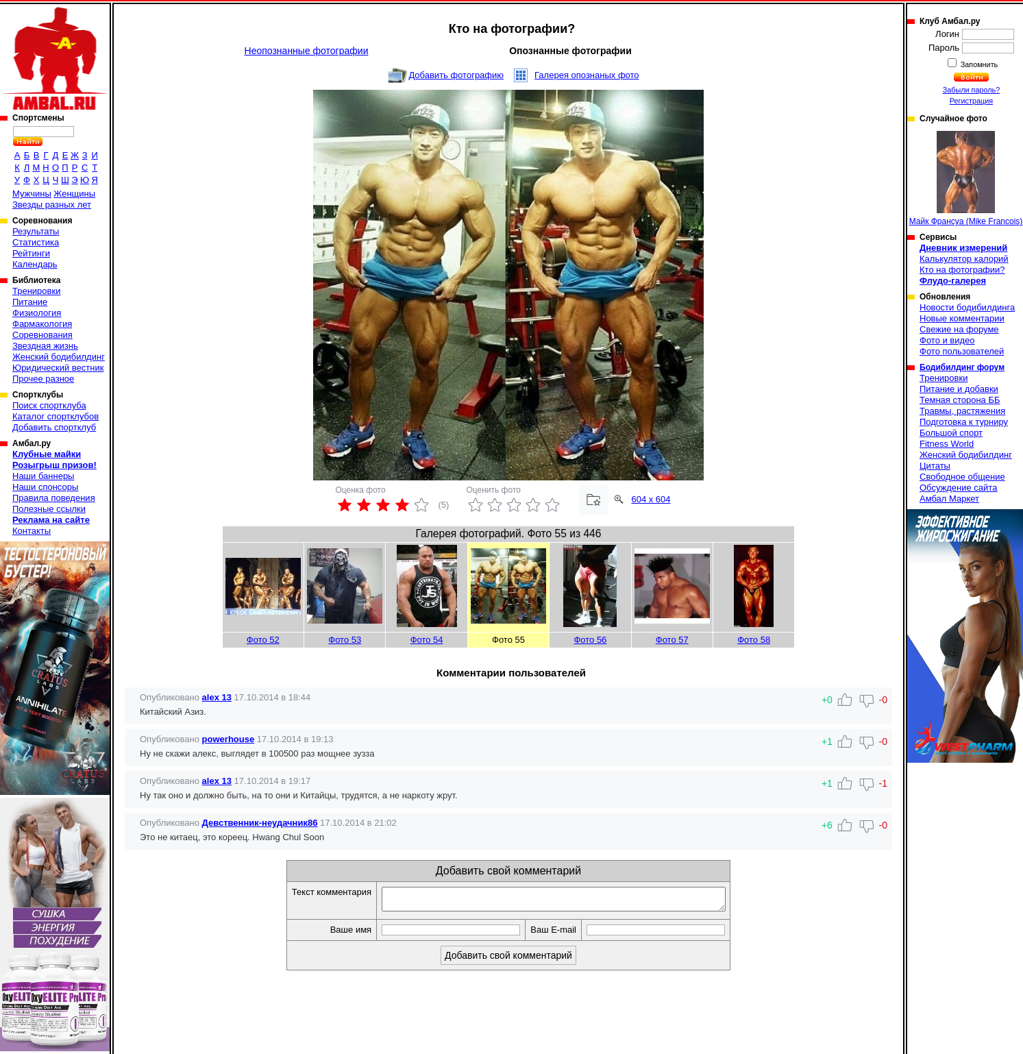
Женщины (74, 193)
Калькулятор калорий (964, 259)
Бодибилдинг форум (962, 367)
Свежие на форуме (959, 329)
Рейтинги (31, 253)
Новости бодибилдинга (967, 307)
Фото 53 (344, 640)
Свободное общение (962, 476)
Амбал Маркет (949, 498)
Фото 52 (263, 640)
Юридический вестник (57, 368)
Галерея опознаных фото (586, 75)
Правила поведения (53, 498)
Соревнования (42, 335)
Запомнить (978, 64)
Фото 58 (753, 640)
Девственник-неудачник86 (260, 823)
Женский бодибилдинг (58, 357)
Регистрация (971, 101)
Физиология (36, 313)
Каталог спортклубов (55, 416)
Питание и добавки (959, 389)
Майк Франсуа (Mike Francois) (966, 178)
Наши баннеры (43, 476)
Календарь (35, 264)
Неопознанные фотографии (307, 50)
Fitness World (947, 444)
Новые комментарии (962, 318)
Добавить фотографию (456, 75)
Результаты (35, 231)
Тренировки (36, 291)
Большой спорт (951, 433)
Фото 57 (672, 640)
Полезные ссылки (49, 509)
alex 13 (217, 697)
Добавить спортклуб (54, 427)
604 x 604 (650, 499)
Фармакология (42, 324)
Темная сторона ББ (960, 400)
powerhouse (228, 739)
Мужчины (31, 193)
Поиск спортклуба (49, 405)
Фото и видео (947, 340)
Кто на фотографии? (962, 270)
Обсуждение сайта (958, 487)
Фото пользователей (962, 351)
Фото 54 (426, 640)
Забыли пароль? (971, 90)
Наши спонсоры (45, 487)
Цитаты (935, 466)
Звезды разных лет (51, 204)
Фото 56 (590, 640)
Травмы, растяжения (962, 411)
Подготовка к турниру (964, 422)
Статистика (35, 242)
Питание (29, 302)
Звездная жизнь (45, 346)
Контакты (31, 531)
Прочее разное (43, 378)
